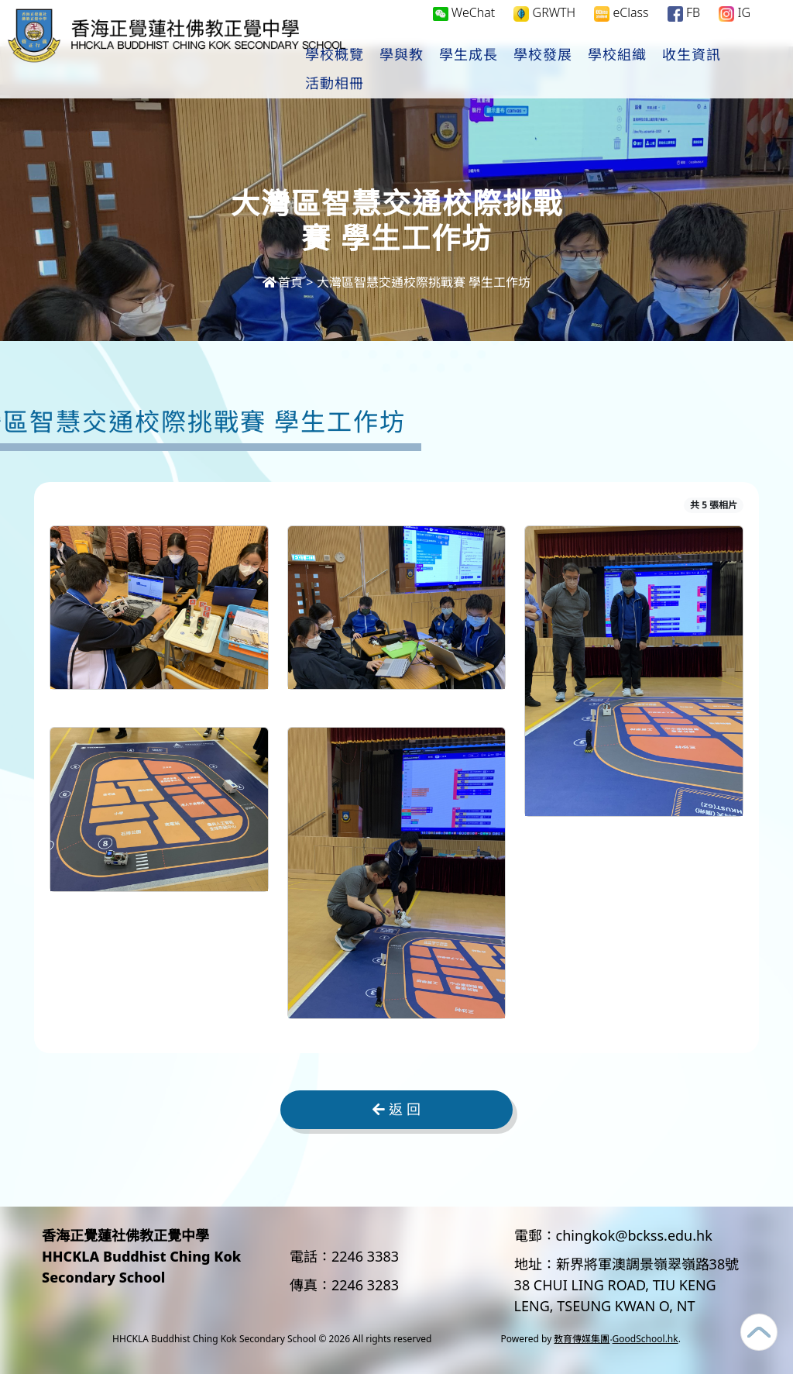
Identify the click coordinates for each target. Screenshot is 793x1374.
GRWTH (544, 28)
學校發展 (592, 70)
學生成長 (518, 70)
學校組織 (666, 70)
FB (684, 28)
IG (734, 28)
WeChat (464, 27)
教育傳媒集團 (581, 1338)
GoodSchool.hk (645, 1338)
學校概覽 (384, 70)
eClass (621, 28)
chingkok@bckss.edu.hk (634, 1235)
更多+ (735, 70)
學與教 (451, 70)
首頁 (283, 282)
